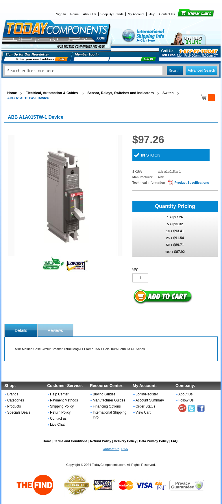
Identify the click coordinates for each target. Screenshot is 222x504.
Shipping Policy (62, 406)
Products (14, 406)
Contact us (58, 418)
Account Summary (150, 400)
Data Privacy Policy (154, 441)
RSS (124, 449)
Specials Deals (18, 412)
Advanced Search (201, 70)
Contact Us (167, 14)
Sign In (61, 14)
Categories (15, 400)
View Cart (186, 14)
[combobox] (111, 70)
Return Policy (60, 412)
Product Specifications (192, 182)
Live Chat (57, 425)
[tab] (21, 330)
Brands (12, 394)
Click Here (147, 40)
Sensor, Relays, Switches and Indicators (121, 93)
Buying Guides (104, 394)
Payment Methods (64, 400)
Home (74, 14)
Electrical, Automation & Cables (52, 93)
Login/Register (147, 394)
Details (21, 330)
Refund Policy (100, 441)
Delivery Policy (125, 441)
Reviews (55, 330)
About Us (89, 14)
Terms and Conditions (70, 441)
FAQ (174, 441)
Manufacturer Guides (109, 400)
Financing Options (107, 406)
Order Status (145, 406)
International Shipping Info (109, 414)
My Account (136, 14)
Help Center (59, 394)
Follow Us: (186, 400)
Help (152, 14)
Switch (168, 93)
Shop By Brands (112, 14)
